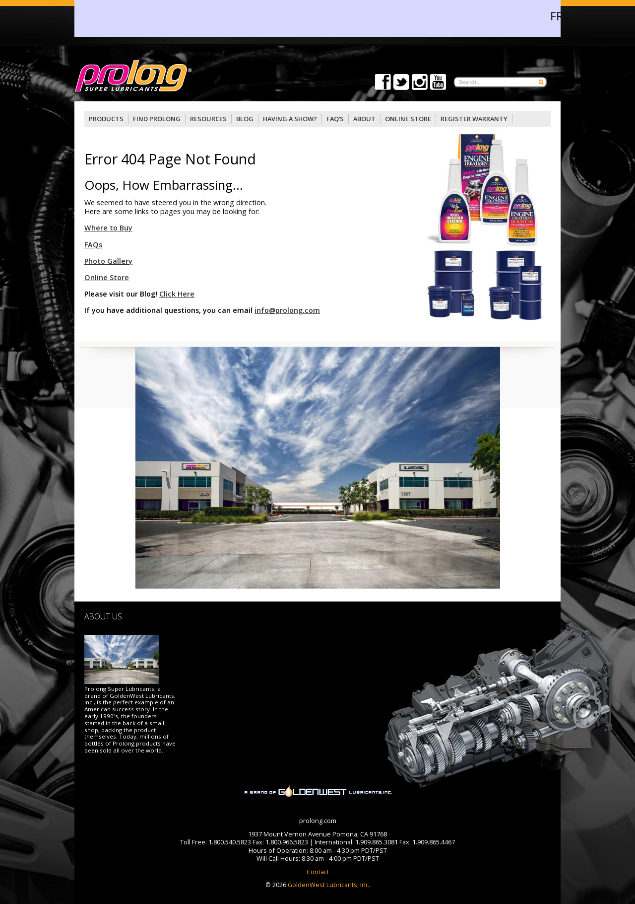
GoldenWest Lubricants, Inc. (328, 884)
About (364, 118)
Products (106, 118)
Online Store (106, 277)
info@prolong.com (287, 310)
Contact (318, 871)
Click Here (176, 294)
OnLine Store (408, 118)
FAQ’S (335, 118)
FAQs (93, 244)
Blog (245, 118)
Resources (208, 118)
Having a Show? (290, 118)
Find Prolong (157, 118)
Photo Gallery (108, 261)
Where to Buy (108, 227)
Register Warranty (474, 118)
